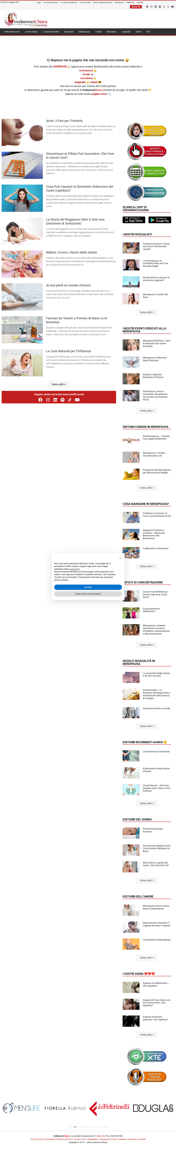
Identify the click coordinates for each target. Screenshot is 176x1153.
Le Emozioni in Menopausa (157, 939)
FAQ (148, 31)
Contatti (142, 1139)
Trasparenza (104, 1139)
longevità (80, 82)
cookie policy (74, 569)
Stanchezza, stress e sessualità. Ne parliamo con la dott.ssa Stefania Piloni (155, 395)
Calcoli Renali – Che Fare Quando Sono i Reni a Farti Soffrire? (156, 788)
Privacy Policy (37, 1139)
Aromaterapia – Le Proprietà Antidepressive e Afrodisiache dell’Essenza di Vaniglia (156, 694)
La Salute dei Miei (51, 31)
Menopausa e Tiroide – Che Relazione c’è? (155, 454)
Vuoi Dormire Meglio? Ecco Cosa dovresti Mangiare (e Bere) (156, 848)
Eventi (138, 31)
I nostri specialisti (137, 234)
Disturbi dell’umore (138, 896)
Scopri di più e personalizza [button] (88, 594)
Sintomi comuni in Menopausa (146, 426)
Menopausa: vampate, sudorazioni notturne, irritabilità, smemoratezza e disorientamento (156, 629)
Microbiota (111, 31)
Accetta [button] (88, 587)
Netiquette (92, 1139)
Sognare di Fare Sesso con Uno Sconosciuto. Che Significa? (156, 1003)
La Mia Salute (31, 31)
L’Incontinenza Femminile (156, 751)
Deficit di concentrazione (143, 582)
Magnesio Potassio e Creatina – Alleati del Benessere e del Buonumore (154, 534)
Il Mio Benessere (12, 31)
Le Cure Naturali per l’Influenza (68, 351)
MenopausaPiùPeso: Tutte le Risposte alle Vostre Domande (156, 343)
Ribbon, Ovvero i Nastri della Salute (71, 252)
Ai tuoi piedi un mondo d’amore (68, 285)
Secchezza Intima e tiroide (156, 708)
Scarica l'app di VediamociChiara (136, 208)
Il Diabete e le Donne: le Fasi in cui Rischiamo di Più (157, 514)
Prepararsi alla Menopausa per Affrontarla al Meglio (157, 471)
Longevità (126, 31)
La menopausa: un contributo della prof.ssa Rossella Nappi (155, 263)
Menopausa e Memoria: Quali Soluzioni (155, 359)
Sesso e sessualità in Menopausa (139, 662)
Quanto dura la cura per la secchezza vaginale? (156, 279)
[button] (59, 384)
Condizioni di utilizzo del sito (58, 1139)
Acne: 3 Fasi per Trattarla (64, 121)
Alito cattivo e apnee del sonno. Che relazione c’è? (156, 864)
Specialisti (69, 31)
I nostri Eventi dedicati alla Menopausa (144, 330)
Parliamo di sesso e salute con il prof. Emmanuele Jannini (156, 246)
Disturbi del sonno (137, 819)
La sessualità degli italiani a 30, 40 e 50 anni (156, 674)
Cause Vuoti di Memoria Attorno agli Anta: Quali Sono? (155, 594)
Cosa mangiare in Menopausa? (146, 504)
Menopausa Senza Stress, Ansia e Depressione (156, 907)
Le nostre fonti (79, 1139)
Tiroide (98, 31)
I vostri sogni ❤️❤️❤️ (139, 973)
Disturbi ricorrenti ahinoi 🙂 (145, 742)
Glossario (132, 1139)
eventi (94, 82)
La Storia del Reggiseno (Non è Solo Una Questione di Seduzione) (75, 221)
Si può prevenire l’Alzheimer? (151, 610)
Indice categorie (119, 1139)
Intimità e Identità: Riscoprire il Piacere (153, 376)
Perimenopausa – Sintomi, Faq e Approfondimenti (156, 437)
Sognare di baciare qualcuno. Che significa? (155, 1018)
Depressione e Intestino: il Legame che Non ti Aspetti (156, 924)
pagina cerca (100, 93)
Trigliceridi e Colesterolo (156, 548)
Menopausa (84, 31)
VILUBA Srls (99, 1136)
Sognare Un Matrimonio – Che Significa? (156, 984)
